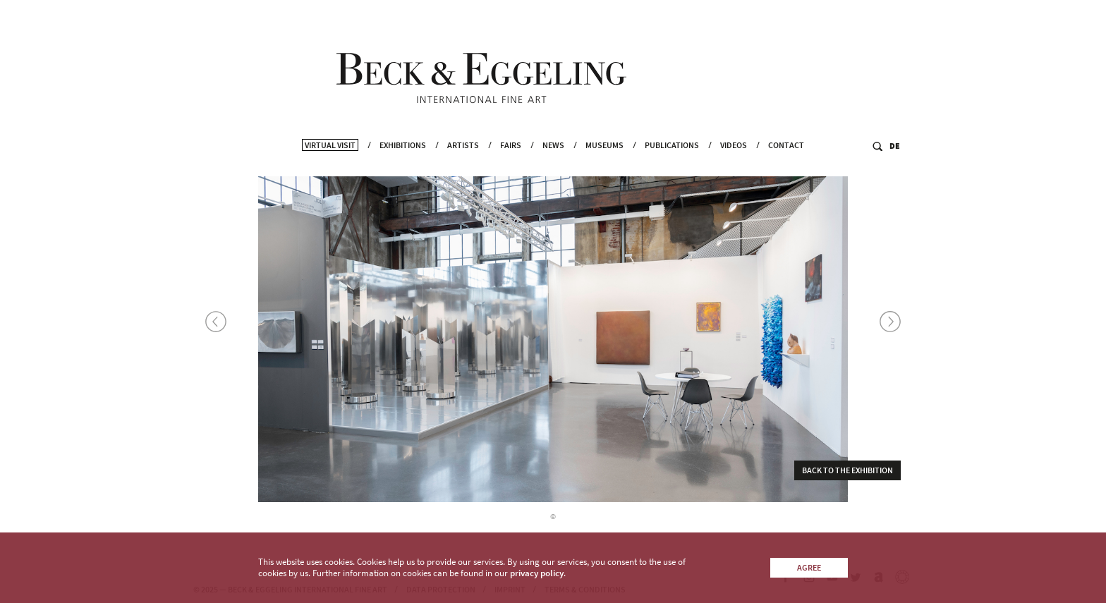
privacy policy (537, 573)
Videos (733, 162)
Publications (672, 162)
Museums (604, 162)
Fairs (510, 162)
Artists (463, 162)
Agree (809, 567)
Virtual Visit (330, 162)
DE (894, 163)
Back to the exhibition (847, 474)
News (553, 162)
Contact (786, 162)
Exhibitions (402, 162)
